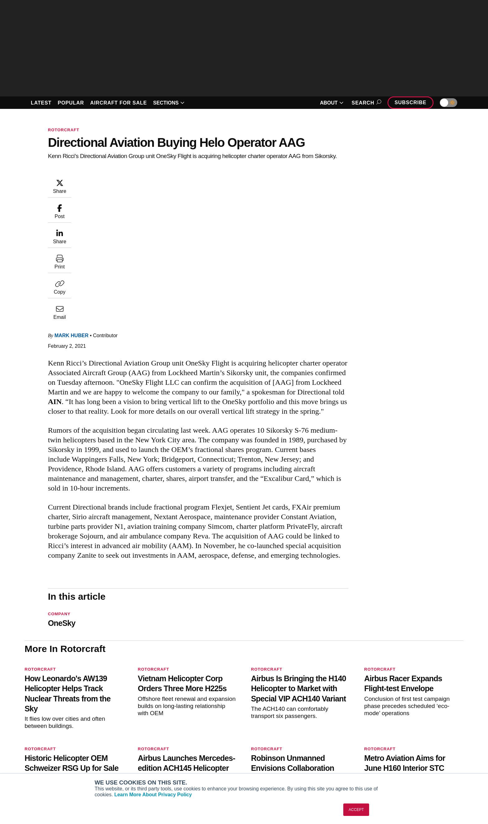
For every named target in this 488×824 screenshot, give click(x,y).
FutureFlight (120, 758)
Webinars (302, 758)
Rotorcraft (63, 130)
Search (365, 103)
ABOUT (332, 102)
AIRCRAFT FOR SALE (118, 102)
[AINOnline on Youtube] (38, 715)
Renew (207, 742)
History (392, 742)
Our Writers (397, 733)
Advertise (399, 758)
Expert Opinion (308, 733)
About (391, 725)
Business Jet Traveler (133, 750)
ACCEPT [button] (356, 810)
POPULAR (71, 102)
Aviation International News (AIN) (145, 733)
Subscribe (410, 102)
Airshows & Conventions (318, 767)
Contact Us (396, 750)
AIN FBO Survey (127, 725)
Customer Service (218, 733)
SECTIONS (169, 102)
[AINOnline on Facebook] (27, 715)
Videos (300, 750)
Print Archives (307, 725)
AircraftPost (123, 742)
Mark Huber (109, 181)
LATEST (41, 102)
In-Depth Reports (310, 742)
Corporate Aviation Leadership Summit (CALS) (139, 770)
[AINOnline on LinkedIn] (63, 715)
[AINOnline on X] (51, 715)
